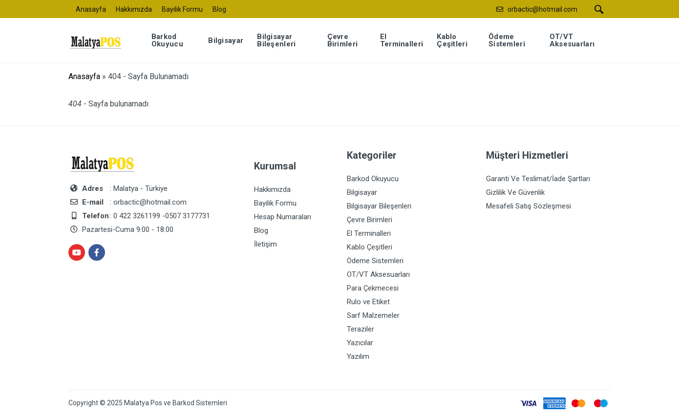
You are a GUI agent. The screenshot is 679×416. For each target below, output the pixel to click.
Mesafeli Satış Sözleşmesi (528, 206)
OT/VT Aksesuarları (378, 274)
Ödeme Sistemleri (375, 260)
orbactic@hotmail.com (542, 9)
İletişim (265, 244)
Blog (219, 9)
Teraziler (360, 329)
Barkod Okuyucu (373, 178)
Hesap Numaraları (282, 216)
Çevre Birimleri (369, 219)
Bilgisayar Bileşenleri (379, 206)
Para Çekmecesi (373, 288)
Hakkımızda (134, 9)
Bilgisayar (362, 192)
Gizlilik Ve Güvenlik (515, 192)
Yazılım (358, 356)
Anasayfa (91, 9)
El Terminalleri (369, 233)
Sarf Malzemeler (373, 315)
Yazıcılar (360, 342)
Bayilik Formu (182, 9)
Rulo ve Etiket (368, 301)
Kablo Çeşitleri (369, 247)
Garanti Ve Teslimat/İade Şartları (538, 178)
